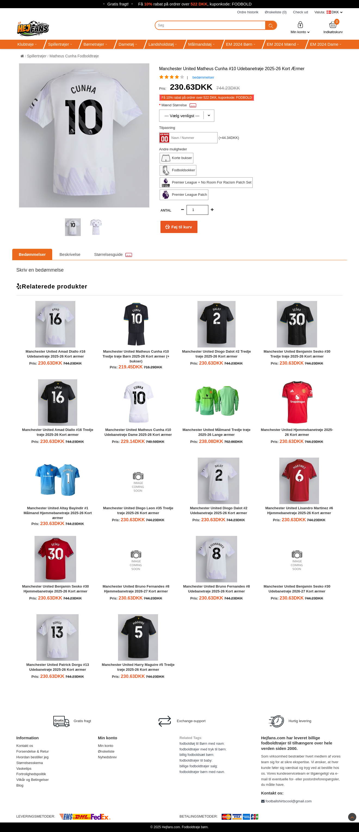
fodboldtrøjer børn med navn (202, 772)
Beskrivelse (70, 254)
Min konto (300, 27)
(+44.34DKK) (229, 138)
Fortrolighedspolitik (31, 774)
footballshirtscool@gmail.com (286, 801)
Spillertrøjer (37, 56)
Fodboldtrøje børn (195, 827)
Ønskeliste (106, 751)
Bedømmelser (32, 254)
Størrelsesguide (113, 254)
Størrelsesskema (29, 763)
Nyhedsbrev (107, 757)
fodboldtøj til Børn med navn (202, 743)
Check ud (300, 12)
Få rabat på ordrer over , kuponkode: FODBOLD (195, 4)
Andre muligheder (173, 149)
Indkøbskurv (333, 27)
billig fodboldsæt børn (196, 755)
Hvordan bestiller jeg (32, 757)
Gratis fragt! (118, 4)
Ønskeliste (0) (276, 12)
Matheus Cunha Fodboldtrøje (74, 56)
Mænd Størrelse (179, 105)
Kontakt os (24, 746)
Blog (19, 785)
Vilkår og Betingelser (32, 780)
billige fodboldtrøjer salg (198, 766)
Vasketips (23, 768)
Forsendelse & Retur (32, 751)
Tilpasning (167, 128)
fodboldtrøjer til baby (196, 760)
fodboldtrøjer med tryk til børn (203, 749)
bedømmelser (203, 77)
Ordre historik (247, 12)
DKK (335, 12)
